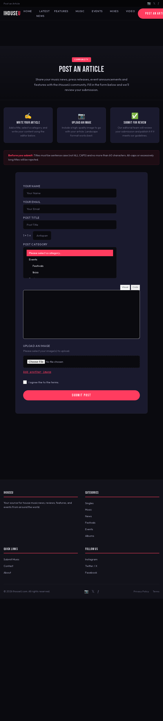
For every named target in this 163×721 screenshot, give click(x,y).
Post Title (31, 217)
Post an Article (12, 3)
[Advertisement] (81, 33)
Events (97, 11)
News (88, 516)
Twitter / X (91, 566)
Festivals (70, 266)
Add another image (37, 372)
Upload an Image (36, 346)
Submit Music (11, 559)
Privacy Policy (141, 591)
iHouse (12, 13)
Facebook (91, 572)
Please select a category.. (70, 253)
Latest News (43, 14)
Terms (156, 591)
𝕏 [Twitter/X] (154, 3)
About (7, 572)
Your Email (32, 202)
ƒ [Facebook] (158, 3)
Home (27, 11)
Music (80, 11)
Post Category (35, 244)
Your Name (31, 186)
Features (61, 11)
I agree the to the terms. (44, 382)
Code (135, 287)
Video (130, 11)
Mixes (114, 11)
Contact (8, 566)
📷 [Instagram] (149, 3)
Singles (89, 503)
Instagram (91, 559)
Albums (89, 536)
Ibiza (70, 272)
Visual (125, 287)
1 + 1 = (27, 235)
